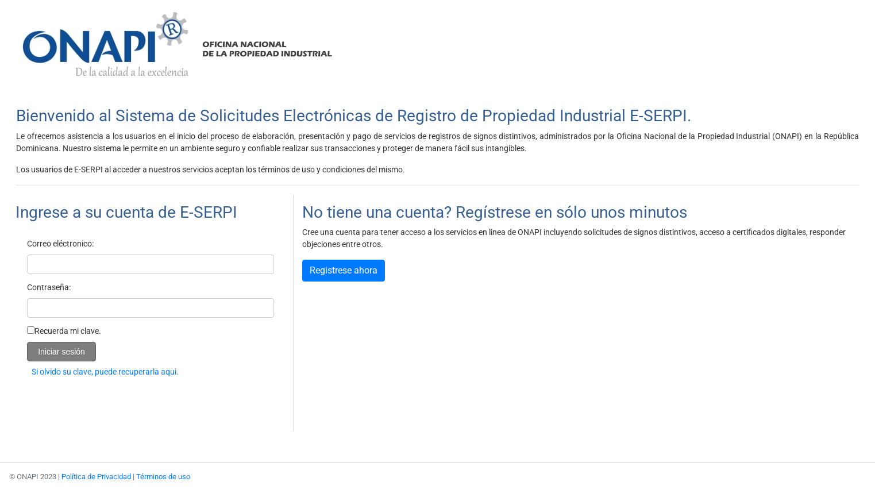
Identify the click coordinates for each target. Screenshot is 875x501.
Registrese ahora (343, 270)
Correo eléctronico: (60, 243)
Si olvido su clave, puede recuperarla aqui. (105, 371)
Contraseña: (49, 287)
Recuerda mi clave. (67, 331)
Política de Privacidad (96, 476)
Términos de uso (163, 476)
